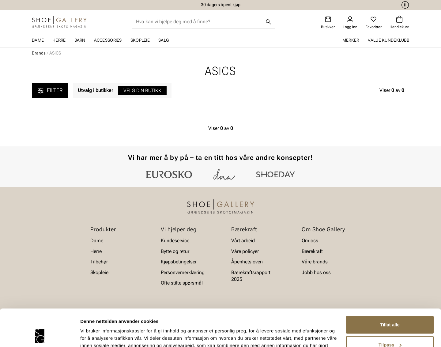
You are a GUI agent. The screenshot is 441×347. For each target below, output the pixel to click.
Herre (59, 40)
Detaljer (88, 335)
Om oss (310, 240)
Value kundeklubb (388, 40)
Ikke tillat (390, 330)
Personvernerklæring (183, 272)
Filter (50, 90)
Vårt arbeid (243, 240)
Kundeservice (175, 240)
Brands (39, 53)
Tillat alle (390, 289)
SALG (163, 40)
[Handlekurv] (399, 22)
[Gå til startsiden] (59, 22)
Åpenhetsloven (247, 262)
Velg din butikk (142, 90)
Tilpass (390, 309)
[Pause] (404, 5)
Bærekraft (312, 251)
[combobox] (199, 21)
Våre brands (315, 262)
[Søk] (268, 21)
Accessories (108, 40)
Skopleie (140, 40)
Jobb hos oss (316, 272)
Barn (79, 40)
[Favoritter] (373, 22)
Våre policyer (245, 251)
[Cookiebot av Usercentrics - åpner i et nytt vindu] (39, 335)
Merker (350, 40)
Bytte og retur (175, 251)
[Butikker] (328, 22)
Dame (38, 40)
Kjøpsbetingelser (179, 262)
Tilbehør (99, 262)
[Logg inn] (350, 22)
